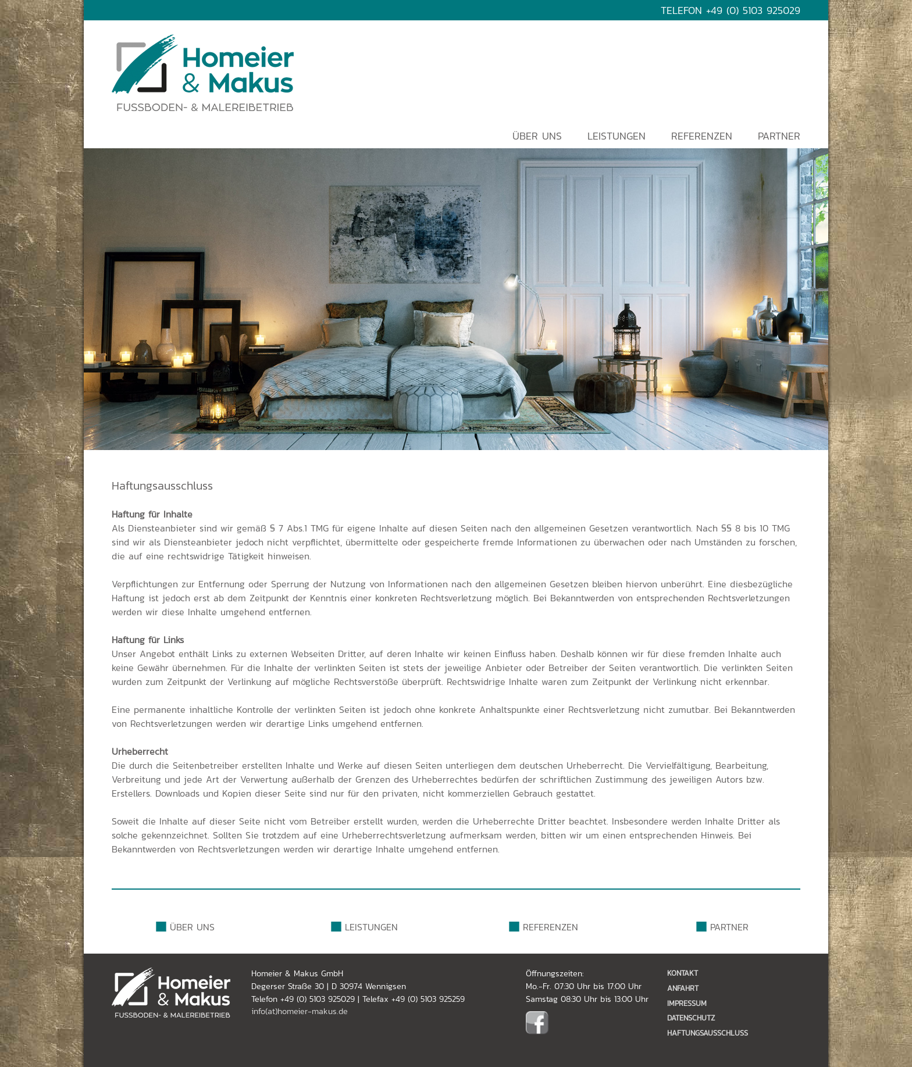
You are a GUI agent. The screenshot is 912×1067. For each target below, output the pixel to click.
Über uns (537, 136)
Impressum (687, 1003)
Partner (779, 136)
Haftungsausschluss (707, 1033)
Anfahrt (683, 988)
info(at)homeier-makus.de (299, 1011)
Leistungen (616, 136)
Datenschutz (691, 1017)
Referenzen (701, 136)
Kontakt (682, 973)
